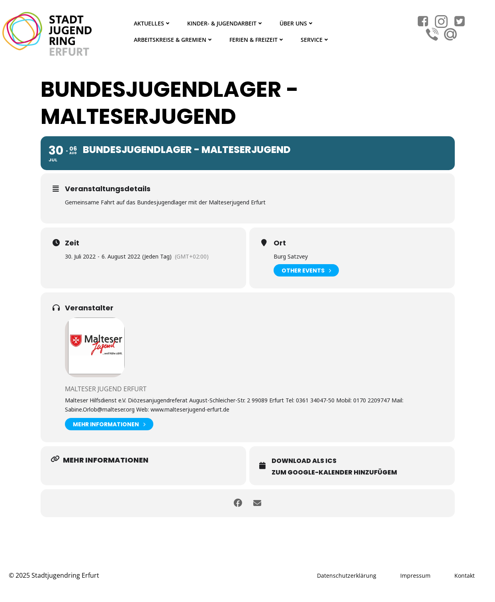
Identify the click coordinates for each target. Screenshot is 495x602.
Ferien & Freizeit (257, 39)
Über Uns (297, 23)
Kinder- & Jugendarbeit (225, 23)
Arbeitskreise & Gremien (173, 39)
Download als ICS (304, 460)
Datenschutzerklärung (346, 575)
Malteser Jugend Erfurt (106, 388)
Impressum (415, 575)
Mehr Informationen (109, 424)
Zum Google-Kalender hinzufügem (334, 472)
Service (315, 39)
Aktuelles (152, 23)
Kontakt (464, 575)
